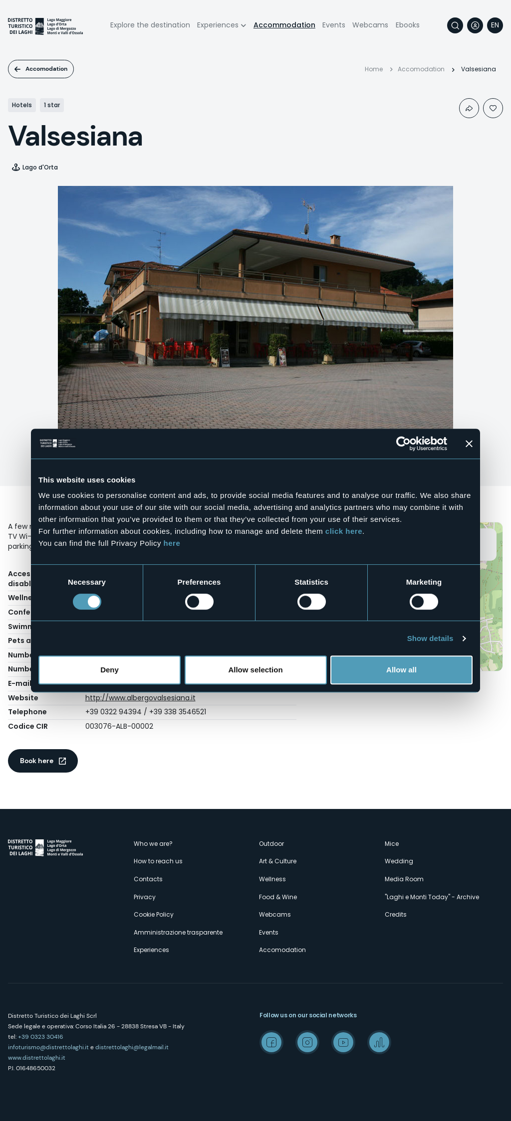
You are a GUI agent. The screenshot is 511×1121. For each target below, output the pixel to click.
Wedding (399, 861)
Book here (36, 760)
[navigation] (495, 25)
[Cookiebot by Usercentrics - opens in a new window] (403, 443)
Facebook (271, 1042)
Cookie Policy (154, 914)
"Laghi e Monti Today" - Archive (432, 897)
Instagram (307, 1042)
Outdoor (271, 843)
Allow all (401, 669)
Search (455, 25)
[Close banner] (469, 443)
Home (374, 69)
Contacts (148, 879)
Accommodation (284, 25)
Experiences (218, 25)
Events (333, 25)
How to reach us (158, 861)
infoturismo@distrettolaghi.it (48, 1047)
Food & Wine (278, 897)
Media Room (404, 879)
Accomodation (46, 69)
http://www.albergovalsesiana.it (140, 698)
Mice (392, 843)
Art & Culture (277, 861)
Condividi (469, 108)
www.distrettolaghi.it (36, 1058)
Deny (109, 669)
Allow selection (255, 669)
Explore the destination (150, 25)
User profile (475, 25)
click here (343, 531)
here (172, 543)
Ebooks (408, 25)
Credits (396, 914)
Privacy (145, 897)
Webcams (370, 25)
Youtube (343, 1042)
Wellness (272, 879)
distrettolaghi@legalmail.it (132, 1047)
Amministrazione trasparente (178, 932)
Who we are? (153, 843)
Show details (430, 638)
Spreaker (379, 1042)
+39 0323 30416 (40, 1037)
